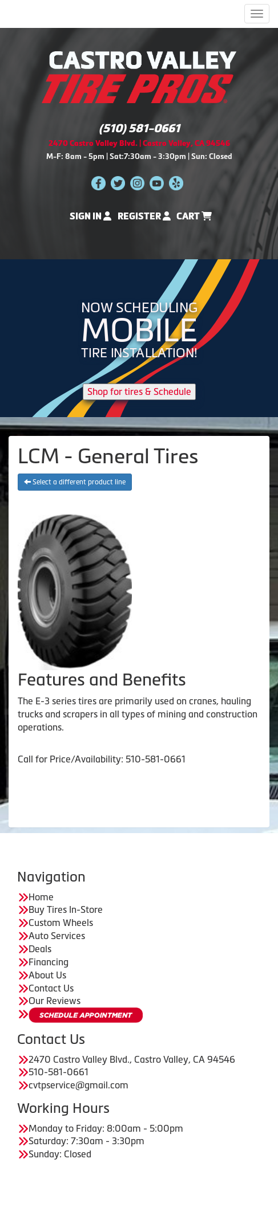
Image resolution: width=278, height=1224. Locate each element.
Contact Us (51, 988)
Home (41, 897)
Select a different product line (75, 482)
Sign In (90, 216)
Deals (40, 949)
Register (144, 216)
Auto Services (57, 936)
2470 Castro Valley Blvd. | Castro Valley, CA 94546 (139, 143)
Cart (194, 216)
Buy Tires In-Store (66, 909)
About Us (47, 975)
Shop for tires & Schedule (139, 391)
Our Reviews (54, 1000)
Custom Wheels (61, 922)
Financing (49, 962)
